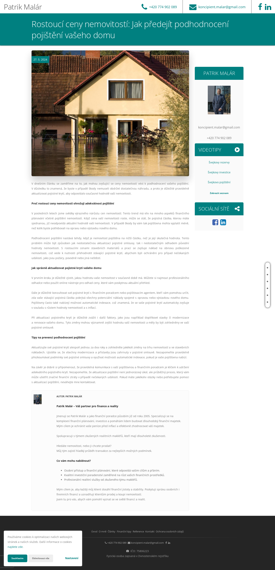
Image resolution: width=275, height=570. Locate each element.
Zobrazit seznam (219, 193)
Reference (249, 295)
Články (247, 281)
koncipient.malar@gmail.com (147, 542)
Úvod (246, 267)
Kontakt (248, 302)
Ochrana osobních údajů (186, 531)
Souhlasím (18, 558)
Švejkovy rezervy (219, 162)
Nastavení (71, 558)
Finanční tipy (251, 288)
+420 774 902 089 (108, 542)
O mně (247, 274)
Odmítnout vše (44, 558)
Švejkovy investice (219, 172)
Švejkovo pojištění (219, 182)
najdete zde (15, 547)
